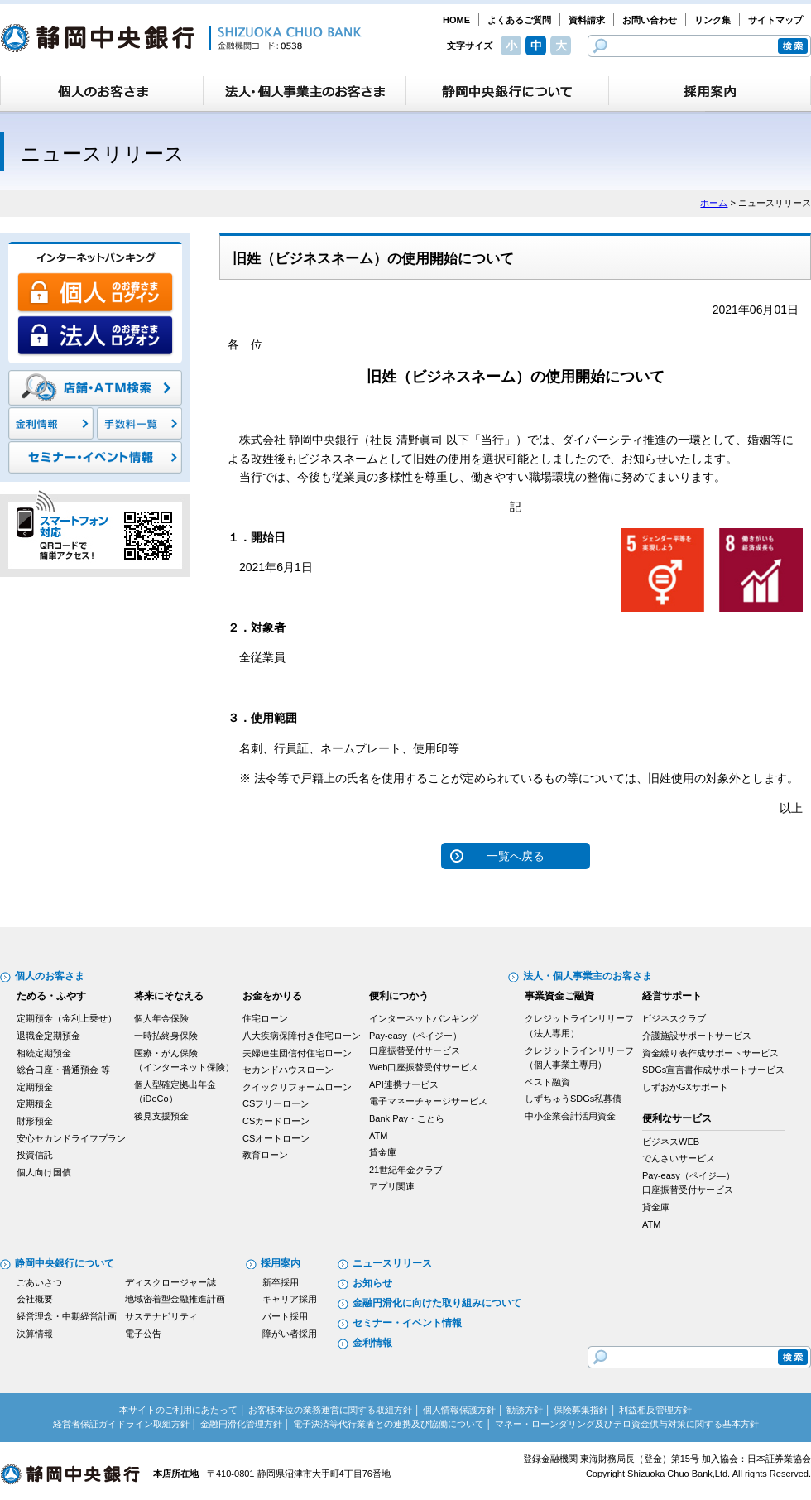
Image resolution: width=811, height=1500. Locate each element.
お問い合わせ (649, 20)
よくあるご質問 (519, 20)
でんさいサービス (678, 1158)
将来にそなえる (169, 996)
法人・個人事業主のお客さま (587, 976)
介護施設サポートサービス (696, 1036)
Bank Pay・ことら (406, 1118)
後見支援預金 (161, 1116)
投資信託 (35, 1155)
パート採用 (285, 1316)
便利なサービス (677, 1118)
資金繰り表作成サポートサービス (710, 1053)
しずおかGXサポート (685, 1087)
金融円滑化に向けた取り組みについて (437, 1303)
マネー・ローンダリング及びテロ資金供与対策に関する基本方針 (627, 1424)
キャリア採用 (289, 1299)
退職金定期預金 (48, 1036)
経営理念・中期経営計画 (67, 1316)
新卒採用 (280, 1282)
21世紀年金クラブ (406, 1170)
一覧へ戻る (516, 856)
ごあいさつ (39, 1282)
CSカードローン (276, 1121)
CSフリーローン (276, 1103)
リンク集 (712, 20)
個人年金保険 (161, 1018)
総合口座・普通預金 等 (63, 1070)
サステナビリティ (161, 1316)
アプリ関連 (392, 1186)
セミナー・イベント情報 (407, 1323)
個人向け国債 (44, 1172)
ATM (378, 1136)
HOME (456, 20)
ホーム (713, 203)
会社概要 (35, 1299)
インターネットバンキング (423, 1018)
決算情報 (35, 1334)
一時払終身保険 (166, 1036)
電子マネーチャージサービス (428, 1101)
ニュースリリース (392, 1263)
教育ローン (265, 1155)
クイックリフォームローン (297, 1087)
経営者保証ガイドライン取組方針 (121, 1424)
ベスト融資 (547, 1082)
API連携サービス (404, 1084)
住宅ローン (265, 1018)
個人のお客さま (49, 976)
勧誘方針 (524, 1410)
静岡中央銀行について (64, 1263)
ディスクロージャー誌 (170, 1282)
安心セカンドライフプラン (71, 1138)
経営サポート (672, 996)
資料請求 (587, 20)
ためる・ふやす (51, 996)
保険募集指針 (581, 1410)
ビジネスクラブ (674, 1018)
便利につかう (399, 996)
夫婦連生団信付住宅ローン (297, 1053)
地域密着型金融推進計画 (175, 1299)
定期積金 (35, 1103)
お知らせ (372, 1283)
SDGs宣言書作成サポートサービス (713, 1070)
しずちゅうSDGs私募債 (573, 1098)
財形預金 (35, 1121)
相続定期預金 (44, 1053)
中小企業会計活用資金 (570, 1116)
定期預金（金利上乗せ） (67, 1018)
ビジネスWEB (670, 1142)
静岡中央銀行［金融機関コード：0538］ (181, 38)
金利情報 (372, 1343)
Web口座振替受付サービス (423, 1067)
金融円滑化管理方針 (241, 1424)
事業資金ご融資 (559, 996)
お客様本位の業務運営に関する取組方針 (330, 1410)
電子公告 (143, 1334)
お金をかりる (272, 996)
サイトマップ (775, 20)
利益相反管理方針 (655, 1410)
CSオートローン (276, 1138)
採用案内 (280, 1263)
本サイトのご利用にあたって (178, 1410)
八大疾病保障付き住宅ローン (301, 1036)
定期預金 (35, 1087)
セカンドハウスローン (288, 1070)
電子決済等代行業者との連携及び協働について (388, 1424)
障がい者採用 (289, 1334)
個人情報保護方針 (459, 1410)
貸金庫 (382, 1152)
